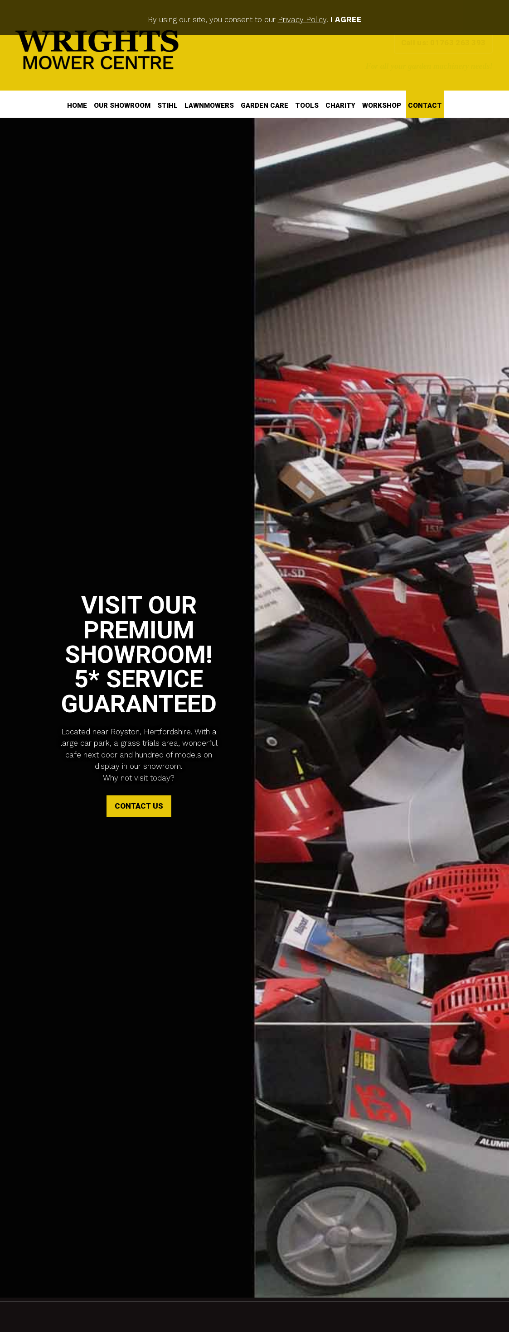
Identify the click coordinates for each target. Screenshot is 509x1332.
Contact (425, 105)
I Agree (346, 19)
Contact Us (139, 782)
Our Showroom (122, 105)
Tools (307, 105)
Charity (340, 105)
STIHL (167, 105)
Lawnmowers (209, 105)
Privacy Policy (302, 19)
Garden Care (264, 105)
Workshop (381, 105)
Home (77, 105)
